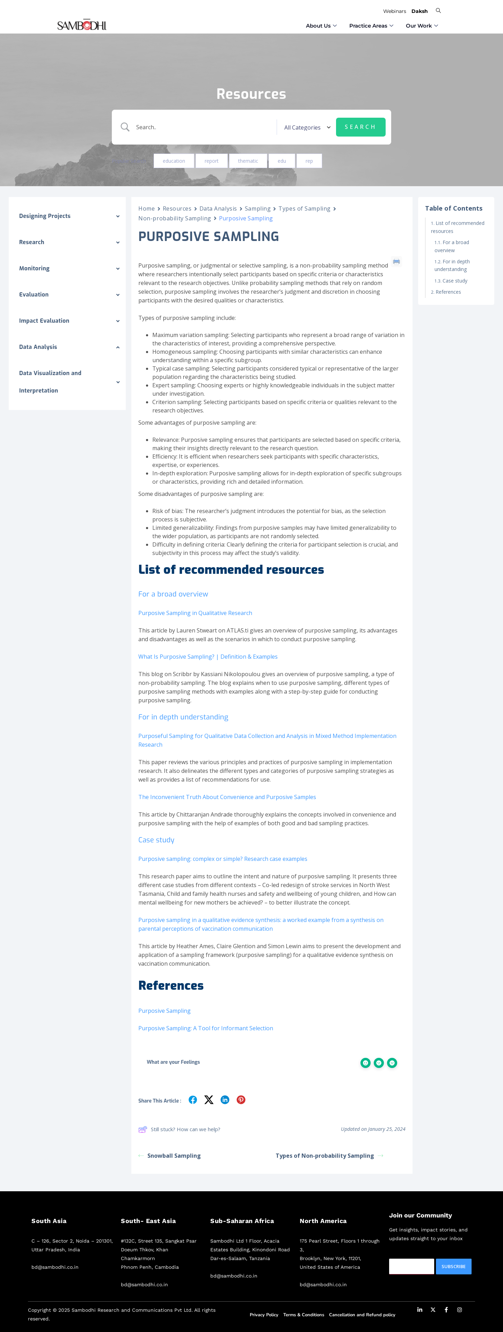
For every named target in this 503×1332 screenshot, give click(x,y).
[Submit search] (361, 127)
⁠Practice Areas (371, 24)
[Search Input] (205, 127)
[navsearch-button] (438, 10)
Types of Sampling (304, 208)
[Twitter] (433, 1311)
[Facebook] (446, 1311)
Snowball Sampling (169, 1155)
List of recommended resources (457, 227)
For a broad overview (452, 246)
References (448, 291)
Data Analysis (218, 208)
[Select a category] (306, 127)
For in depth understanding (452, 265)
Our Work (422, 24)
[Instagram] (460, 1311)
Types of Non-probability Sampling (329, 1155)
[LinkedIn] (420, 1311)
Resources (177, 208)
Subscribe (454, 1266)
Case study (456, 280)
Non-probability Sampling (174, 218)
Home (146, 208)
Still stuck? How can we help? (179, 1129)
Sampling (258, 208)
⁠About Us (321, 24)
